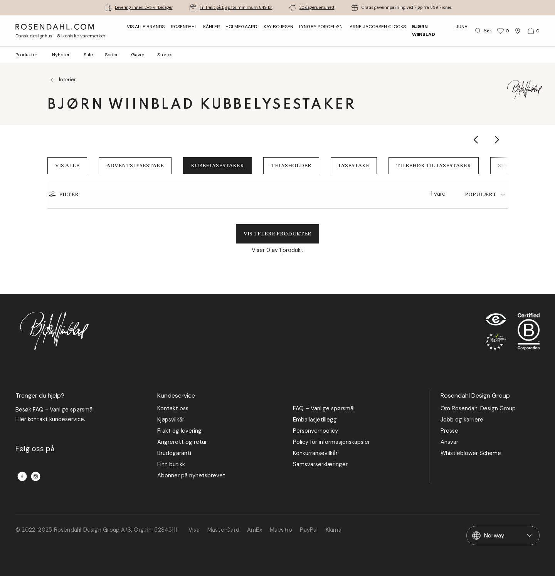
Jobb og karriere (462, 419)
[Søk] (483, 30)
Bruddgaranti (174, 453)
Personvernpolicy (315, 431)
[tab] (486, 195)
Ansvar (449, 442)
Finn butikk (171, 464)
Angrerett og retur (182, 442)
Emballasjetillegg (315, 419)
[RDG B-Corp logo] (529, 333)
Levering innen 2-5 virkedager (144, 7)
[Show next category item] (497, 139)
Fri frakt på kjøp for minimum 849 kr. (236, 7)
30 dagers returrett (317, 7)
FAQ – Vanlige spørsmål (324, 408)
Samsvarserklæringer (320, 464)
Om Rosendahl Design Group (478, 408)
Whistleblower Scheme (471, 453)
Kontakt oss (172, 408)
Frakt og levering (179, 431)
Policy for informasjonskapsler (331, 442)
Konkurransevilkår (315, 453)
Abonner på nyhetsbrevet (191, 475)
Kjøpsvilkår (170, 419)
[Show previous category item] (476, 139)
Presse (449, 431)
